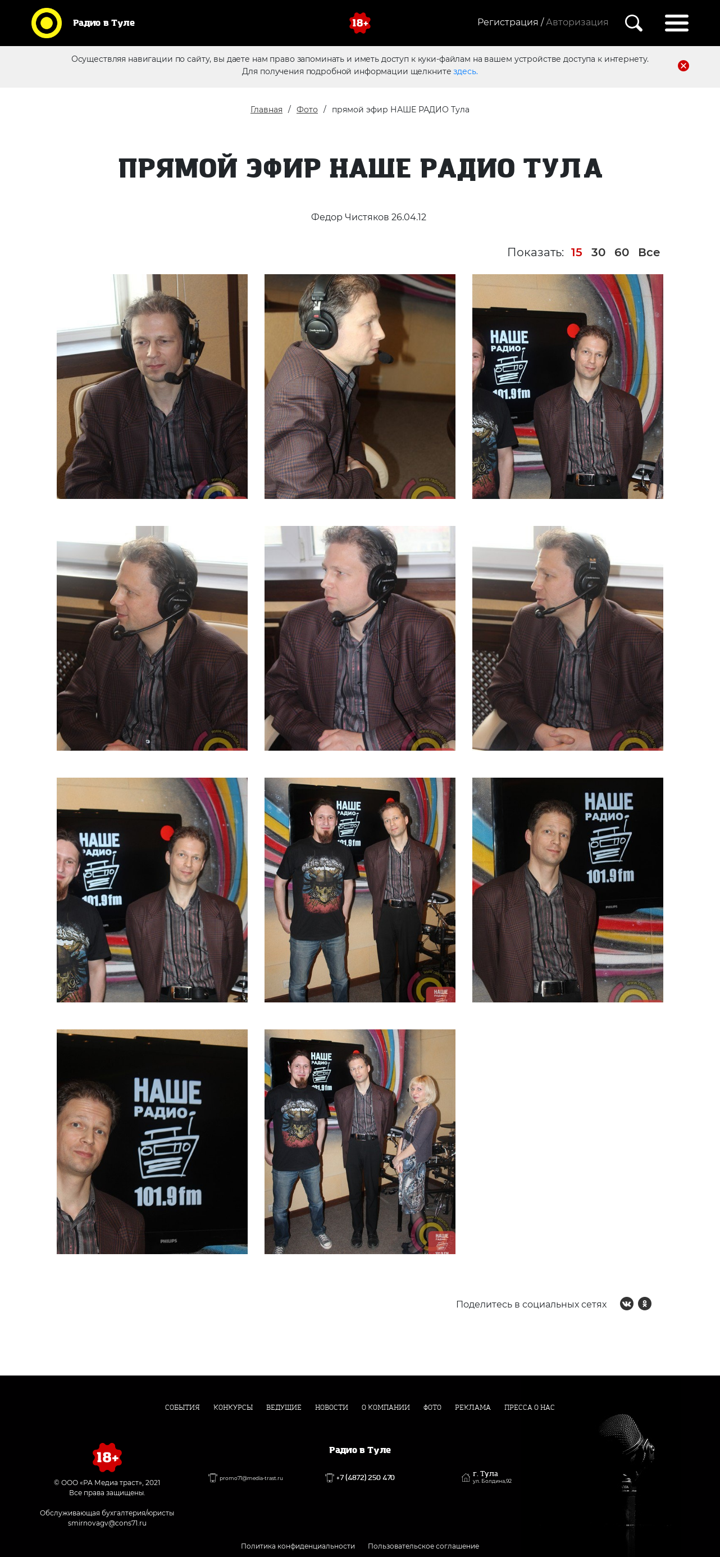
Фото (307, 110)
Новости (331, 1407)
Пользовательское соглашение (423, 1546)
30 (598, 252)
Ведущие (284, 1407)
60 (621, 252)
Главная (266, 110)
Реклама (473, 1407)
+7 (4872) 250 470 (365, 1477)
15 (576, 252)
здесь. (465, 71)
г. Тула (492, 1477)
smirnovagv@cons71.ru (107, 1523)
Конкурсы (233, 1407)
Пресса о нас (529, 1407)
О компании (386, 1407)
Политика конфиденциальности (298, 1546)
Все (649, 252)
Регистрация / (510, 22)
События (182, 1407)
